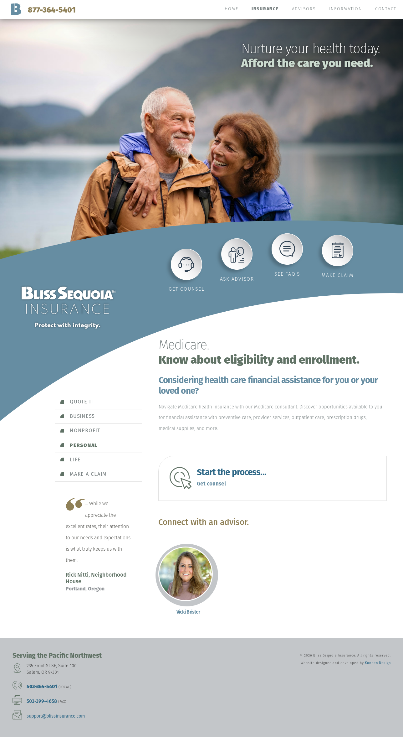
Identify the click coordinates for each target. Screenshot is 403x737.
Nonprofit (85, 430)
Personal (84, 445)
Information (345, 9)
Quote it (82, 402)
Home (231, 9)
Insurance (265, 9)
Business (82, 416)
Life (75, 460)
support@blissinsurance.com (56, 716)
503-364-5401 (42, 686)
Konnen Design (377, 663)
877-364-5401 (52, 9)
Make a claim (88, 474)
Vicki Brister (188, 612)
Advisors (304, 9)
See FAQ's (287, 274)
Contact (385, 9)
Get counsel (186, 289)
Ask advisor (237, 279)
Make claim (338, 275)
